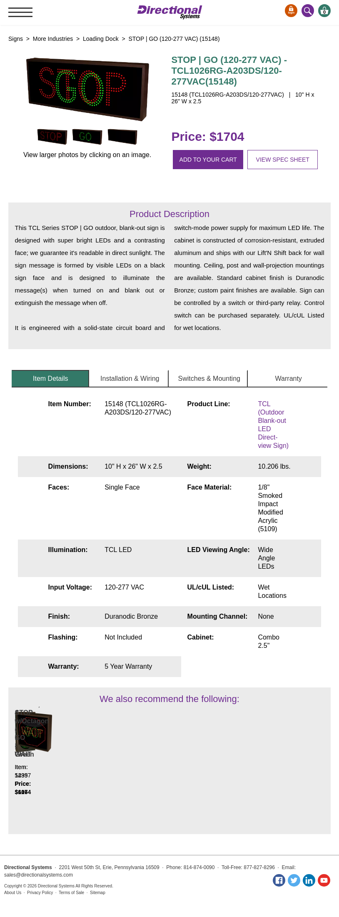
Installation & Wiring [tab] (129, 378)
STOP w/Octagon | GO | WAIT (107, 767)
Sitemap (97, 892)
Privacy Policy (40, 892)
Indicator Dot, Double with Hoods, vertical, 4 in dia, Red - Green (45, 758)
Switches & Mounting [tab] (209, 378)
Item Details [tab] (50, 378)
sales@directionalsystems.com (38, 875)
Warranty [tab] (288, 378)
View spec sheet (282, 159)
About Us (12, 892)
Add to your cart (208, 159)
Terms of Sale (71, 892)
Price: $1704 (207, 136)
